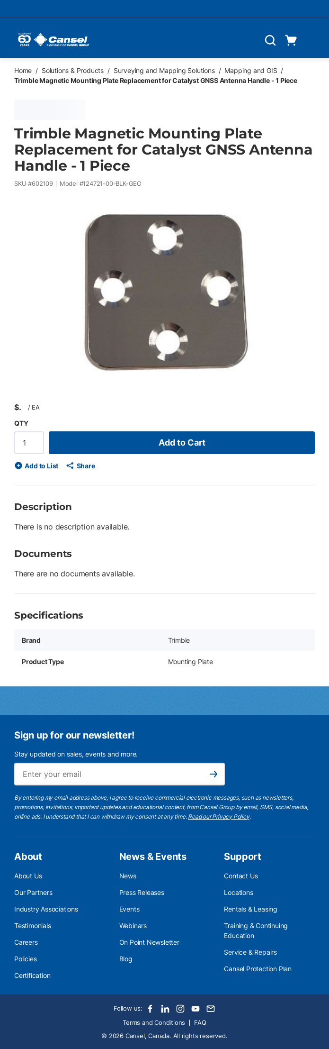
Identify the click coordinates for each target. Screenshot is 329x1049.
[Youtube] (195, 1008)
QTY (21, 423)
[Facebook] (150, 1008)
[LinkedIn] (165, 1008)
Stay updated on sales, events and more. (76, 754)
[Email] (210, 1008)
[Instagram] (180, 1008)
